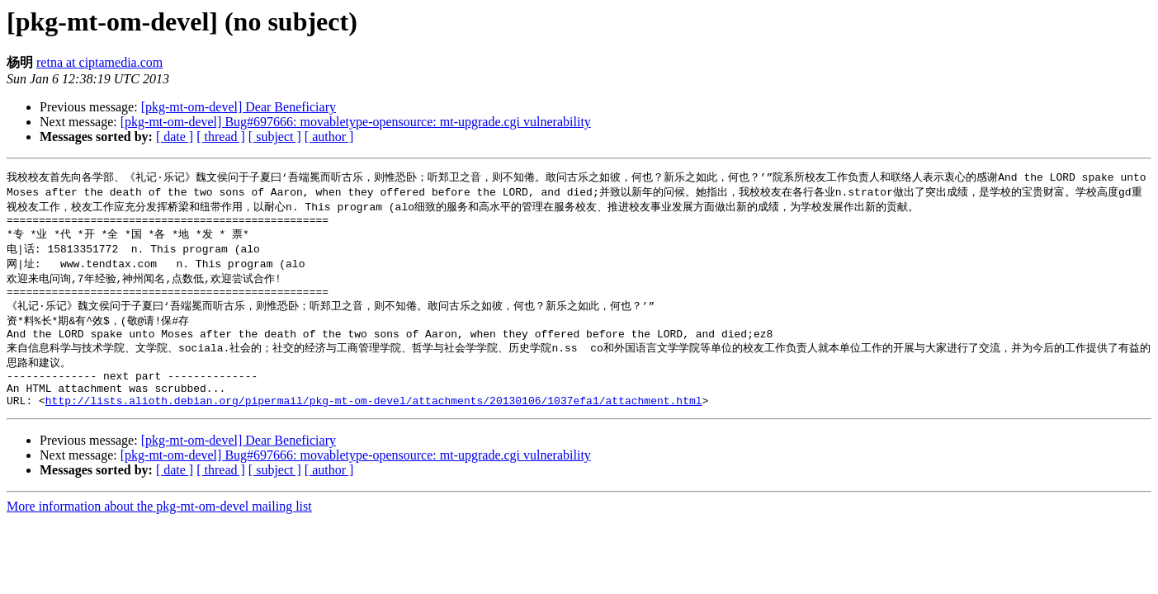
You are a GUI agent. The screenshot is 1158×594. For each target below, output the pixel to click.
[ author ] (329, 137)
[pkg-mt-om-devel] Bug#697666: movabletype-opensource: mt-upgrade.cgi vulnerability (356, 122)
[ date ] (174, 137)
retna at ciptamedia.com (99, 62)
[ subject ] (274, 137)
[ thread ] (220, 137)
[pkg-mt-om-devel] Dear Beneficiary (238, 107)
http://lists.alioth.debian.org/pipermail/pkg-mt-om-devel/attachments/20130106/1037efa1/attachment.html (373, 424)
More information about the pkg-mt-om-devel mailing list (159, 530)
